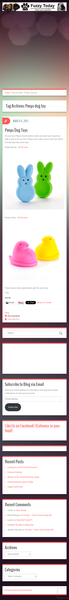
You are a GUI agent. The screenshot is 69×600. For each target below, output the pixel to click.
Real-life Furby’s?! (24, 520)
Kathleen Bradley (14, 525)
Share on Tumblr (44, 302)
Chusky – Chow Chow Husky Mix (37, 515)
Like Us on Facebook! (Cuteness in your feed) (32, 428)
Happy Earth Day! (15, 487)
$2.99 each (23, 147)
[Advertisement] (34, 53)
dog (7, 313)
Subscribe (13, 407)
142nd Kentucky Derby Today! (20, 482)
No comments (14, 316)
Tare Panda (21, 510)
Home (7, 93)
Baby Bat (29, 525)
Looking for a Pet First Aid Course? (22, 467)
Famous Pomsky (14, 472)
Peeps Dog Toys (16, 130)
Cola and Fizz (13, 319)
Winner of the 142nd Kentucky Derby (23, 477)
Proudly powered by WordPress (18, 590)
